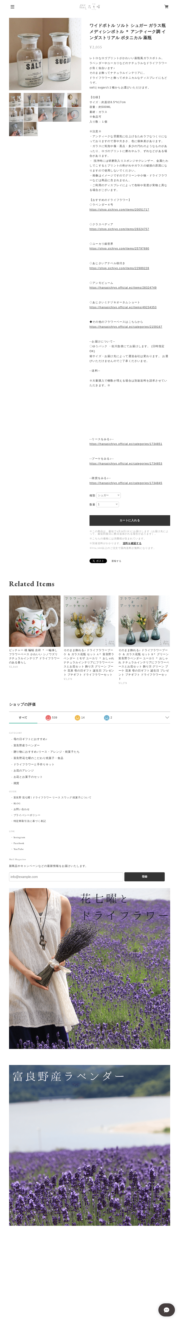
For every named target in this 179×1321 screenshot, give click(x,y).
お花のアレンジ (24, 770)
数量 (92, 504)
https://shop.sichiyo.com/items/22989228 (119, 268)
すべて (23, 717)
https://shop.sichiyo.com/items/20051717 (119, 209)
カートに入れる (130, 520)
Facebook (19, 843)
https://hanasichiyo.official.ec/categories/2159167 (126, 326)
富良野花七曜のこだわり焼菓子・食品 (38, 758)
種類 (92, 495)
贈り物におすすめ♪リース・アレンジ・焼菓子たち (47, 752)
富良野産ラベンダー (27, 745)
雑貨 (16, 783)
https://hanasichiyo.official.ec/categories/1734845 (126, 483)
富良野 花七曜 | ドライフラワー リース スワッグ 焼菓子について (53, 797)
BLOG (17, 803)
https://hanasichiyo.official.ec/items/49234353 (123, 307)
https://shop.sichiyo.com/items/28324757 (119, 229)
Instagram (20, 837)
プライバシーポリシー (27, 815)
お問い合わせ (22, 809)
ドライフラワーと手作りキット (34, 764)
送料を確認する (132, 543)
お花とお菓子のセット (28, 777)
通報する (116, 561)
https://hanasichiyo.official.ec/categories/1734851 (126, 444)
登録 (144, 876)
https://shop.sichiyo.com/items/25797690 (119, 248)
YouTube (19, 849)
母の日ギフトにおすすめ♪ (31, 739)
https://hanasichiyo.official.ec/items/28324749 (123, 287)
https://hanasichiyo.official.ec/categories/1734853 (126, 463)
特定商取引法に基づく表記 (30, 821)
